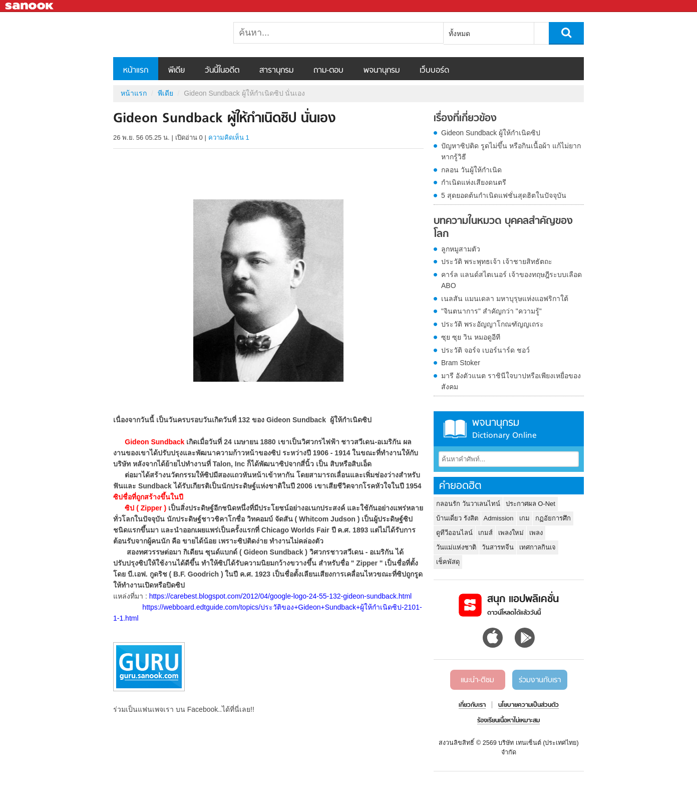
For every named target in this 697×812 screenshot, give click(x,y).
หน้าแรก (135, 70)
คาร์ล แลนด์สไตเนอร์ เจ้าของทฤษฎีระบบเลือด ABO (511, 280)
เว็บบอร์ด (434, 70)
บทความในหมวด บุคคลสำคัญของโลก (503, 227)
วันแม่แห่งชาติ (456, 547)
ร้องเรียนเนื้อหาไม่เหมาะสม (508, 721)
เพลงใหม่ (511, 532)
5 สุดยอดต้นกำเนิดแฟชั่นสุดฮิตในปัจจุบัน (503, 195)
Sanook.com (30, 6)
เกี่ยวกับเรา (472, 705)
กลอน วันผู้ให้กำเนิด (471, 170)
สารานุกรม (276, 70)
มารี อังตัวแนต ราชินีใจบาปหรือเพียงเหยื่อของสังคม (511, 381)
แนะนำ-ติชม (477, 680)
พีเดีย (176, 70)
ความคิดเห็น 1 (228, 137)
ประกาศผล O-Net (530, 503)
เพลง (536, 532)
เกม (524, 518)
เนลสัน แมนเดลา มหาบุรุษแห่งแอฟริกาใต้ (504, 299)
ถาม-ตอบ (328, 70)
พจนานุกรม (382, 70)
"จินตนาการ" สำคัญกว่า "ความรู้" (491, 311)
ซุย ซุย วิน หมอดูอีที (470, 337)
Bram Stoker (460, 363)
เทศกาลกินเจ (537, 547)
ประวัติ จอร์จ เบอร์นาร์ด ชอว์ (485, 350)
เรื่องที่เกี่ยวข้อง (465, 118)
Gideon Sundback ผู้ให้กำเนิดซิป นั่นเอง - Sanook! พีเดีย (165, 34)
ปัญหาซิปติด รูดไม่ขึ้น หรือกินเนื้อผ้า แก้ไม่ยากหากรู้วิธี (511, 151)
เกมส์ (485, 532)
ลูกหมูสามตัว (460, 249)
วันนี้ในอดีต (222, 70)
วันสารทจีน (498, 547)
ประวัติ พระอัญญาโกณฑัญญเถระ (492, 324)
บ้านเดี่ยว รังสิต (457, 518)
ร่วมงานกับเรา (540, 680)
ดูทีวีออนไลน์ (454, 532)
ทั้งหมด (459, 34)
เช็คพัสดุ (448, 562)
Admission (499, 518)
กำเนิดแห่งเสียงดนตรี (473, 182)
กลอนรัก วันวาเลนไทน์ (468, 503)
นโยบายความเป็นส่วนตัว (528, 705)
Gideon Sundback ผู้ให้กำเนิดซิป (490, 133)
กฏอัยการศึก (553, 518)
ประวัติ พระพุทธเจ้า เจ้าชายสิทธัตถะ (496, 261)
